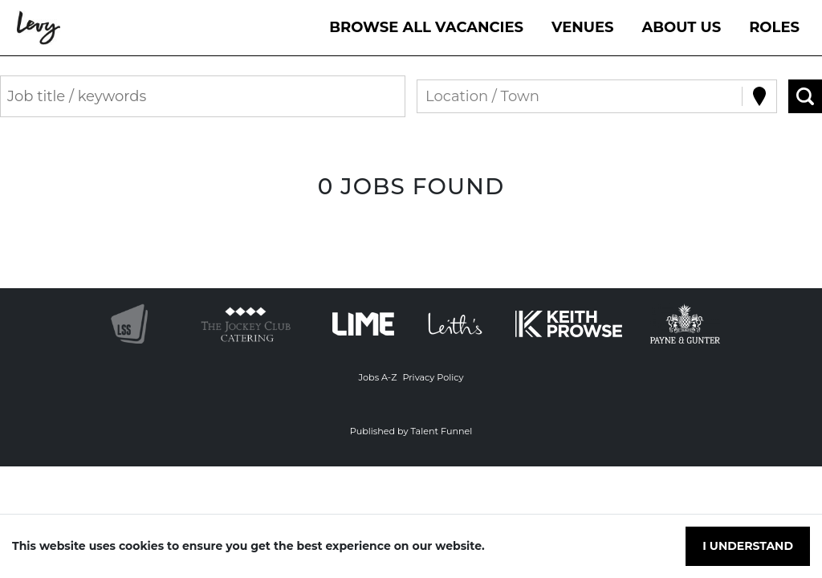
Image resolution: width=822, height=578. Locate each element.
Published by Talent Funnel (411, 431)
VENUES (582, 27)
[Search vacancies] (805, 96)
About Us (682, 27)
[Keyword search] (203, 96)
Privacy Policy (432, 377)
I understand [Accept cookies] (747, 546)
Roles (774, 27)
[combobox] (427, 97)
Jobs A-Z (377, 377)
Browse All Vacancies (426, 27)
